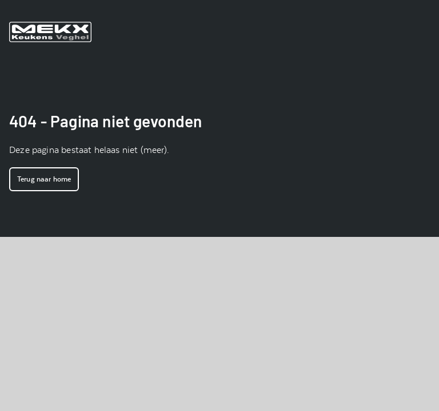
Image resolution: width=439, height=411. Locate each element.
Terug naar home (44, 179)
